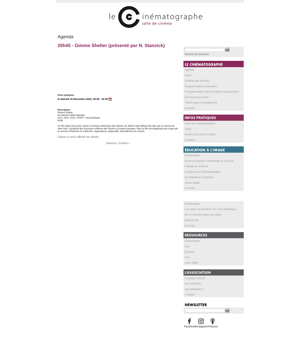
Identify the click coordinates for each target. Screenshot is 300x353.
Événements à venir (195, 96)
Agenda (189, 69)
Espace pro (190, 217)
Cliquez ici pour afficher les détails (75, 136)
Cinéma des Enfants (195, 80)
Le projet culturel (193, 275)
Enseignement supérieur (197, 175)
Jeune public (191, 180)
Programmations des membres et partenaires (208, 91)
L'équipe (189, 291)
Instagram (201, 322)
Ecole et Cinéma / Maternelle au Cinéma (205, 159)
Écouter (189, 249)
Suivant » (123, 142)
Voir (187, 254)
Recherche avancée (195, 54)
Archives (189, 107)
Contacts (189, 138)
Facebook (189, 322)
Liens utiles (190, 259)
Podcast (213, 322)
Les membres (192, 280)
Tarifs (187, 127)
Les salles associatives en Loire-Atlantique (206, 206)
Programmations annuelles (198, 85)
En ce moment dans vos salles (200, 212)
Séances (112, 142)
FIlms (187, 74)
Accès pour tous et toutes (198, 133)
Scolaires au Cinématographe (200, 170)
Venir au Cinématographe (198, 122)
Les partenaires (193, 285)
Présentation (191, 153)
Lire (187, 243)
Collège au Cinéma (194, 164)
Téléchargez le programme (198, 101)
